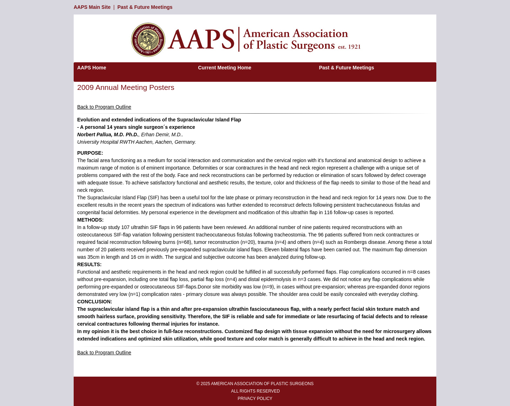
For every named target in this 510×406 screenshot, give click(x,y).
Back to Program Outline (104, 107)
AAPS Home (91, 67)
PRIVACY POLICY (255, 398)
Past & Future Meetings (144, 7)
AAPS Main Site (92, 7)
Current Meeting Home (224, 67)
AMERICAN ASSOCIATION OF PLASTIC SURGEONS (262, 383)
